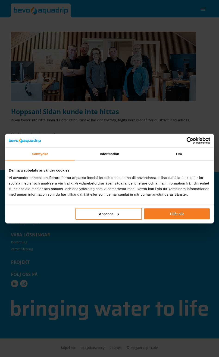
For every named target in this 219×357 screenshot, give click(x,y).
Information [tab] (109, 154)
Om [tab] (179, 154)
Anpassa (109, 214)
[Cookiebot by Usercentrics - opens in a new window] (190, 140)
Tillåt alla (176, 214)
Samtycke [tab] (40, 154)
